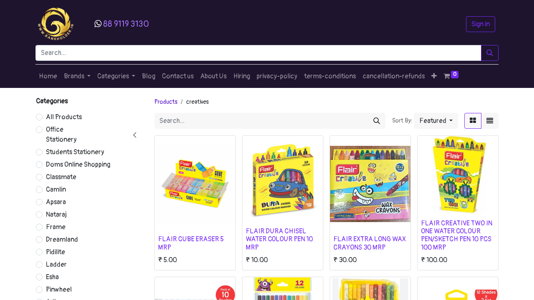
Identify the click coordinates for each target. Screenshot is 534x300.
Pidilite (55, 252)
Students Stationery (75, 152)
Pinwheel (59, 289)
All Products (64, 117)
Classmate (61, 177)
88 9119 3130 (126, 24)
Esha (52, 277)
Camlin (56, 189)
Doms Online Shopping (78, 164)
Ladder (56, 264)
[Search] (490, 53)
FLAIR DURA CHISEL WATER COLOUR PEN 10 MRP (279, 239)
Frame (55, 227)
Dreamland (62, 239)
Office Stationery (61, 134)
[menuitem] (47, 76)
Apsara (56, 202)
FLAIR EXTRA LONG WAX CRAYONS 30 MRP (369, 243)
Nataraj (56, 214)
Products (165, 101)
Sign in (480, 24)
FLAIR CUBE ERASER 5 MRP (191, 243)
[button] (434, 76)
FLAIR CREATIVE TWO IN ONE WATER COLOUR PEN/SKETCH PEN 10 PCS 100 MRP (456, 235)
